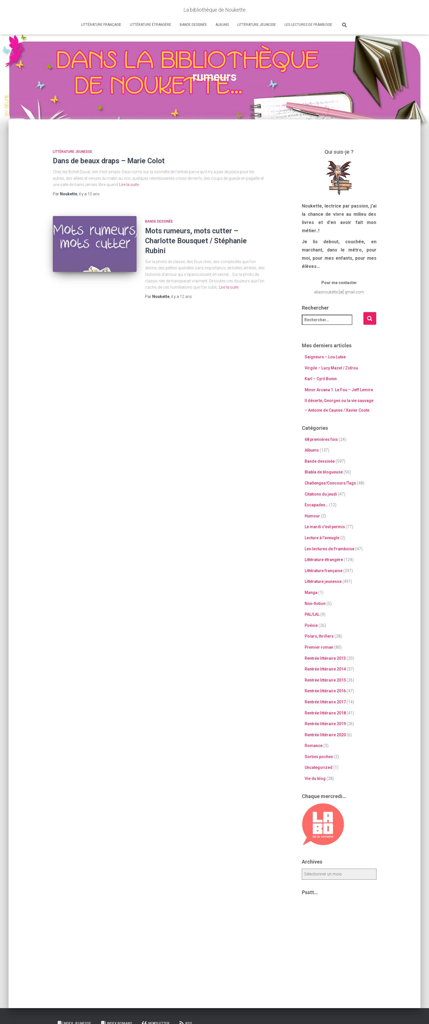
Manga (311, 592)
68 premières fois (321, 439)
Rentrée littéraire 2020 (325, 735)
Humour (312, 516)
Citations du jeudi (321, 494)
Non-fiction (315, 603)
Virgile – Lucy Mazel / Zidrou (331, 368)
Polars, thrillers (319, 636)
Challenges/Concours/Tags (330, 483)
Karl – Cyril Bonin (321, 378)
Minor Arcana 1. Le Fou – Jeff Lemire (339, 390)
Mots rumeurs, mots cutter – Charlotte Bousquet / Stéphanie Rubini (196, 241)
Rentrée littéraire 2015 (325, 680)
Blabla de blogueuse (324, 472)
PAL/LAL (312, 614)
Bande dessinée (193, 25)
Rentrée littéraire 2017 (325, 702)
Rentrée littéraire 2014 (325, 669)
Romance (314, 745)
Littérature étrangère (150, 25)
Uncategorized (318, 767)
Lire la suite (129, 184)
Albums (222, 25)
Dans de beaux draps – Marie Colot (109, 161)
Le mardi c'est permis (325, 526)
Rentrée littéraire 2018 (325, 713)
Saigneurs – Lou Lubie (325, 357)
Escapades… (316, 505)
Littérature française (101, 25)
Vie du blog (315, 778)
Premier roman (319, 647)
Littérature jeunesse (256, 25)
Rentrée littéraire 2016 (325, 691)
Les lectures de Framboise (308, 25)
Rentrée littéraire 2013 (325, 658)
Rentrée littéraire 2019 (325, 724)
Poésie (311, 625)
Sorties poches (319, 756)
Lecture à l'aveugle (322, 538)
